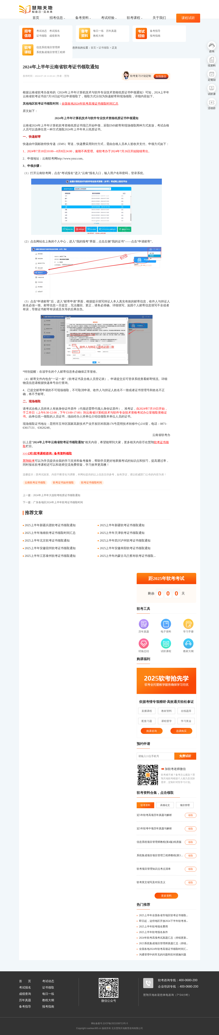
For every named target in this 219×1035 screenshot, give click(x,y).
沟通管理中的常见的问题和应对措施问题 (161, 954)
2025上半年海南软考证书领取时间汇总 (50, 532)
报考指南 (155, 35)
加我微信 (161, 76)
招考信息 (57, 18)
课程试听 (188, 18)
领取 (190, 815)
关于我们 (159, 18)
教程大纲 (98, 35)
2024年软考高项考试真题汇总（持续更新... (162, 937)
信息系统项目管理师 (48, 47)
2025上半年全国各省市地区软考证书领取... (162, 915)
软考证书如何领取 (63, 482)
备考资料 (83, 18)
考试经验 (109, 18)
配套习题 (147, 721)
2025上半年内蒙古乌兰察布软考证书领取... (128, 555)
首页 (35, 18)
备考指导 (155, 30)
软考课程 (134, 18)
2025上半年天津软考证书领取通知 (122, 532)
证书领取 (41, 35)
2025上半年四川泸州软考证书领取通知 (125, 540)
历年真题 (111, 30)
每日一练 (98, 30)
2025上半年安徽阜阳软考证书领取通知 (125, 548)
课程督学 (166, 721)
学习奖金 (186, 721)
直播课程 (147, 710)
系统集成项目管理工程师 (50, 52)
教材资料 (166, 710)
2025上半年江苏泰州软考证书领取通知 (50, 555)
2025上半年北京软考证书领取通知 (47, 540)
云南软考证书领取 (35, 482)
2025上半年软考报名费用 (152, 926)
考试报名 (54, 30)
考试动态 (41, 30)
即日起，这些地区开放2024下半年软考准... (162, 921)
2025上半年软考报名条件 (152, 932)
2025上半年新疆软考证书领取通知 (122, 525)
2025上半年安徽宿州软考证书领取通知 (50, 548)
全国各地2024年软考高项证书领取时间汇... (162, 949)
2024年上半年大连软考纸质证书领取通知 (51, 495)
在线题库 (186, 710)
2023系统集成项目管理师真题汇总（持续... (162, 943)
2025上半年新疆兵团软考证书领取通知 (50, 525)
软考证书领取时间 (91, 482)
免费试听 (185, 756)
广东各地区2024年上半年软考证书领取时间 (53, 502)
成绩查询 (54, 35)
